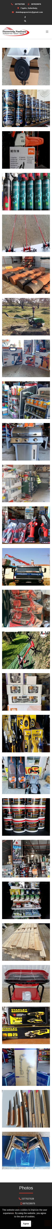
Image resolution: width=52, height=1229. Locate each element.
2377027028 (20, 4)
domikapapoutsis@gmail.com (29, 12)
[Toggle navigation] (47, 32)
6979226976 (36, 4)
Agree (26, 1223)
